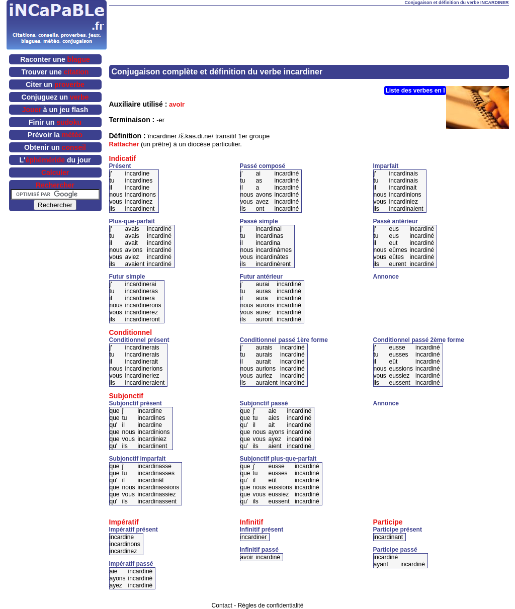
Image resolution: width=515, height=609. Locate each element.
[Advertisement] (308, 21)
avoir (177, 104)
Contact (222, 605)
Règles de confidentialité (271, 605)
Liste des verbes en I (415, 90)
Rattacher (124, 144)
